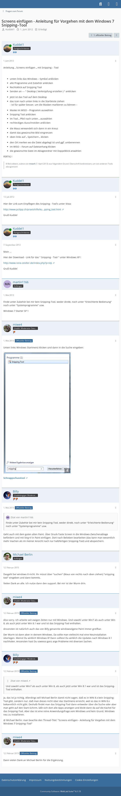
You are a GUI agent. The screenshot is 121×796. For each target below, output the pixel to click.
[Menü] (117, 4)
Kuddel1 (10, 29)
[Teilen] (116, 35)
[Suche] (100, 4)
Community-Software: (60, 791)
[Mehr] (115, 61)
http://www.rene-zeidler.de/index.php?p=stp (27, 262)
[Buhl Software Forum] (1, 4)
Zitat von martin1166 (22, 517)
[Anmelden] (108, 4)
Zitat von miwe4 (19, 680)
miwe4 (32, 163)
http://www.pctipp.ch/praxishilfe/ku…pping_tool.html (32, 209)
